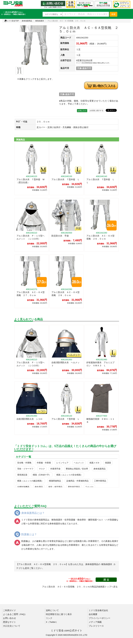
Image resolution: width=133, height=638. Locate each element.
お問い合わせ (9, 618)
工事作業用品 (100, 481)
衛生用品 (39, 487)
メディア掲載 (95, 622)
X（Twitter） (52, 622)
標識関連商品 (55, 481)
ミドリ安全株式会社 (98, 610)
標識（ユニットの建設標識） (30, 481)
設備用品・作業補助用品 (77, 481)
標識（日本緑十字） (42, 475)
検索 (113, 14)
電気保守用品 (74, 487)
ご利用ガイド (9, 610)
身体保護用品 (27, 21)
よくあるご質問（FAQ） (15, 614)
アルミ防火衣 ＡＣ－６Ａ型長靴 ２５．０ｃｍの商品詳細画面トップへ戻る (80, 586)
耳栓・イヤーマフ (25, 469)
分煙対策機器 (23, 487)
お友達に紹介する (96, 110)
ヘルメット (79, 463)
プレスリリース (96, 626)
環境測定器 (22, 475)
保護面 (108, 463)
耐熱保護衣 (39, 21)
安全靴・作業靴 (24, 463)
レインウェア (62, 463)
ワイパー (89, 487)
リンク (49, 618)
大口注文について (11, 626)
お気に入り (82, 111)
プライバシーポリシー (99, 618)
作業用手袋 (55, 469)
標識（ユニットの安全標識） (69, 475)
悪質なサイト (9, 622)
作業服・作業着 (44, 463)
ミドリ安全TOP (11, 21)
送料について (52, 610)
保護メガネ (94, 463)
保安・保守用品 (55, 487)
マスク (42, 469)
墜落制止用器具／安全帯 (77, 469)
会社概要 (93, 614)
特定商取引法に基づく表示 (59, 614)
